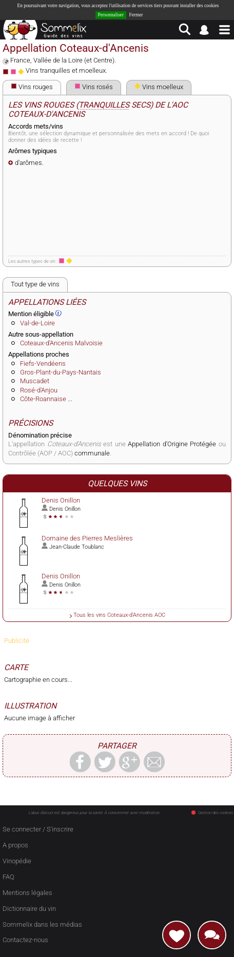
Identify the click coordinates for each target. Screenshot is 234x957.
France (20, 60)
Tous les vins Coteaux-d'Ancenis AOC (119, 614)
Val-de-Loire (37, 323)
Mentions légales (27, 893)
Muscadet (34, 381)
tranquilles (104, 105)
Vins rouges (32, 87)
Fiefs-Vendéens (43, 363)
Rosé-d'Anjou (38, 390)
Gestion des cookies (212, 812)
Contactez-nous (25, 940)
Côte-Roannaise (43, 399)
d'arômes (28, 163)
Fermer (136, 14)
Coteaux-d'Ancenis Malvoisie (61, 343)
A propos (15, 845)
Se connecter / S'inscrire (38, 829)
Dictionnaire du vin (29, 908)
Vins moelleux (158, 87)
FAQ (8, 877)
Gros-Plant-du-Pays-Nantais (60, 372)
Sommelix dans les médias (42, 924)
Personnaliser (111, 14)
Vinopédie (17, 861)
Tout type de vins (35, 284)
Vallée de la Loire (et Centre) (73, 60)
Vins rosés (93, 87)
